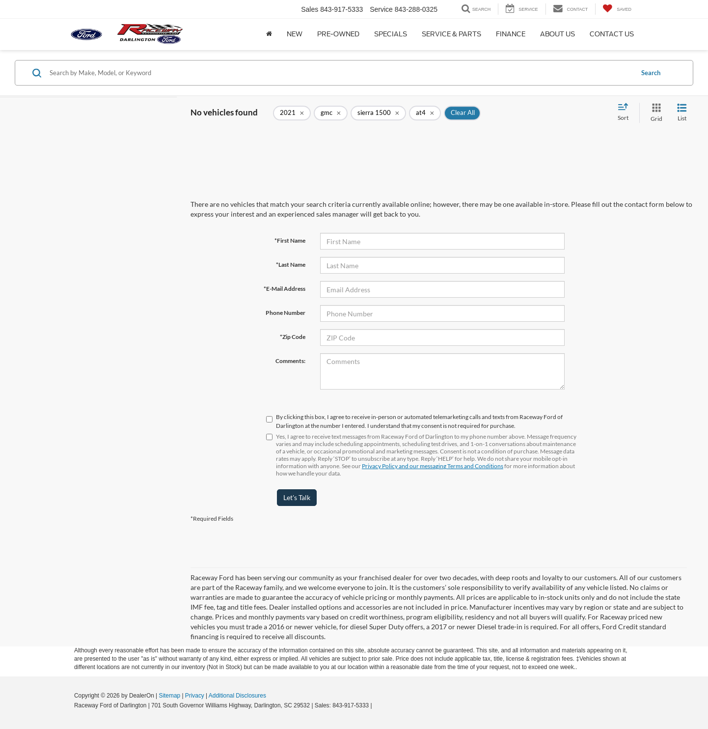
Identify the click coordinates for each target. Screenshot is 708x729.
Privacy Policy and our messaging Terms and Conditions (432, 466)
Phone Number (285, 312)
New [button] (294, 34)
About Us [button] (557, 34)
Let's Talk (296, 497)
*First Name (289, 240)
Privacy (194, 695)
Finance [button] (510, 34)
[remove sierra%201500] (378, 113)
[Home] (269, 34)
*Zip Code (292, 336)
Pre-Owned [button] (338, 34)
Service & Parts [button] (451, 34)
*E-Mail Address (284, 288)
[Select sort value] (626, 112)
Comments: (290, 360)
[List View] (682, 113)
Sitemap (169, 695)
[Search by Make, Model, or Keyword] (340, 72)
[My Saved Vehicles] (617, 9)
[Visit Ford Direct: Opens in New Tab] (376, 705)
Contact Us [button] (612, 34)
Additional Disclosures (237, 695)
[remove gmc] (331, 113)
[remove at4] (425, 113)
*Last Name (290, 264)
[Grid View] (654, 113)
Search (650, 73)
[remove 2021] (292, 113)
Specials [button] (390, 34)
